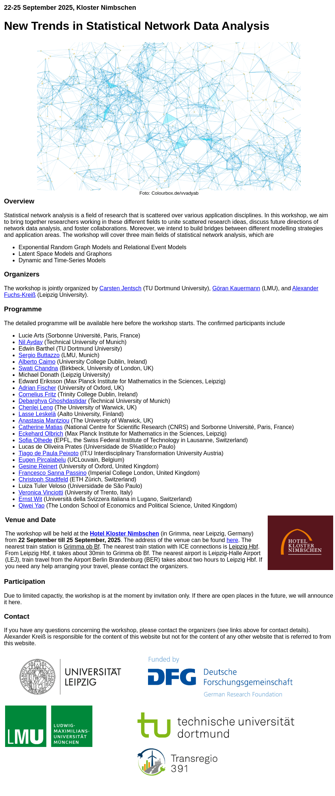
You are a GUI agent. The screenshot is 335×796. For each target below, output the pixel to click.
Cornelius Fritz (37, 394)
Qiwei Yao (31, 505)
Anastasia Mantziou (44, 420)
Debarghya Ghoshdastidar (53, 401)
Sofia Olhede (35, 440)
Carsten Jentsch (120, 288)
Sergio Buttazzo (39, 355)
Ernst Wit (30, 499)
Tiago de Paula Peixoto (49, 453)
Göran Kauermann (236, 288)
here (232, 540)
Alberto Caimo (37, 362)
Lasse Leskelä (37, 414)
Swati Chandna (38, 368)
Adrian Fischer (37, 388)
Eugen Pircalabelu (42, 460)
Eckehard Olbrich (41, 434)
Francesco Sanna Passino (53, 473)
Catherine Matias (41, 427)
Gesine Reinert (38, 466)
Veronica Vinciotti (41, 492)
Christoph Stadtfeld (43, 479)
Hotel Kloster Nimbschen (124, 533)
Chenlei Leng (36, 407)
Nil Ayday (31, 342)
